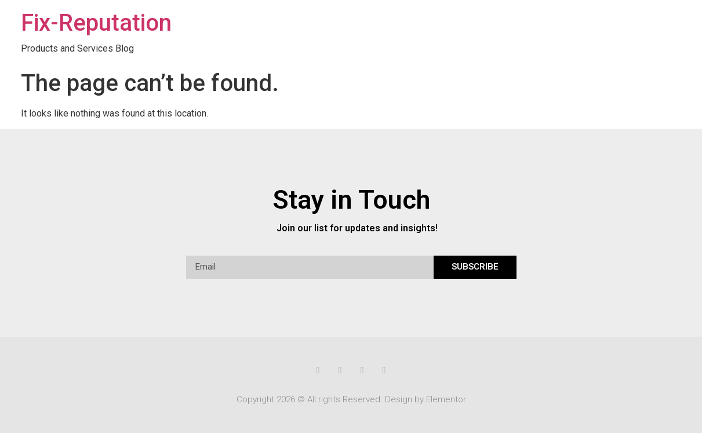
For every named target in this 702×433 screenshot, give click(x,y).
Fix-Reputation (96, 23)
